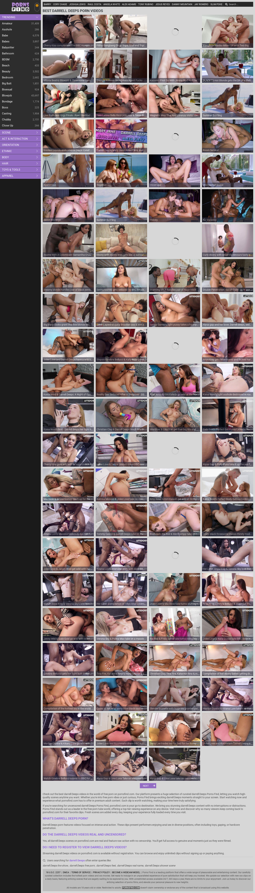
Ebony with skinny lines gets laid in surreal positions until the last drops (121, 254)
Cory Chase (60, 4)
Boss (5, 107)
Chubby (6, 119)
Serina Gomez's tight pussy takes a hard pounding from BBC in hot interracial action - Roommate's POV (174, 324)
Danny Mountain (182, 4)
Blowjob (7, 95)
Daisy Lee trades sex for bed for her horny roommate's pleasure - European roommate (174, 743)
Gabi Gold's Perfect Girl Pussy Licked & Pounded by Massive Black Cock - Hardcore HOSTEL (227, 429)
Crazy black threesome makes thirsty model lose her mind (227, 534)
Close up (7, 125)
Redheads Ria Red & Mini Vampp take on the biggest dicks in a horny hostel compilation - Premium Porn (174, 534)
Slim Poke (216, 4)
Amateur (7, 23)
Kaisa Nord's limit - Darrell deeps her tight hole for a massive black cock (68, 429)
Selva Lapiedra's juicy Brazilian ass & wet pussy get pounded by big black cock (121, 324)
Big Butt (6, 83)
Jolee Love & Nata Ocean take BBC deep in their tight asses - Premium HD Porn (227, 638)
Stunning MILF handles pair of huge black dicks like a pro (174, 289)
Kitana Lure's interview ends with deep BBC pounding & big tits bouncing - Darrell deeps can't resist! (121, 568)
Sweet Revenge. (52, 219)
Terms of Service (81, 872)
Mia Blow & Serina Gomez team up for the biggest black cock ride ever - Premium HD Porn (68, 499)
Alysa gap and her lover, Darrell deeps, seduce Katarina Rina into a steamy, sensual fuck (227, 324)
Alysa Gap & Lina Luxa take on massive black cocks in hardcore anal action (174, 778)
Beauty (6, 71)
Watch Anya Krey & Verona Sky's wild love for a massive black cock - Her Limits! (68, 603)
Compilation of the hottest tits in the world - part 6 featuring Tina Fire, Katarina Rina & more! (68, 708)
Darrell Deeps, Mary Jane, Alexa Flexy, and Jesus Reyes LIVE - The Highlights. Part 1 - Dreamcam (121, 150)
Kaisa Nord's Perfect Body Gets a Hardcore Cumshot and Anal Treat (227, 499)
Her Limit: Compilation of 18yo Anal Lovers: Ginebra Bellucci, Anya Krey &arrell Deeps (121, 603)
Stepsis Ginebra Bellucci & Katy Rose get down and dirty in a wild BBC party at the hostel (121, 359)
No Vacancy (209, 219)
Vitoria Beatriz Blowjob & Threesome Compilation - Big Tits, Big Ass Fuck (68, 80)
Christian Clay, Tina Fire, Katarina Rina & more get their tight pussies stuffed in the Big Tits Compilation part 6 (174, 673)
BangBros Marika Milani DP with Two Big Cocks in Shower (227, 45)
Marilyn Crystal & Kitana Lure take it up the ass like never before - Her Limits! (227, 708)
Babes (5, 41)
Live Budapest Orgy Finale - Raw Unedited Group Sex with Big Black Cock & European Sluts (68, 115)
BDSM (5, 59)
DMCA (66, 872)
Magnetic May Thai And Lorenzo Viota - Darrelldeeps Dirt (174, 115)
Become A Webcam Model (126, 872)
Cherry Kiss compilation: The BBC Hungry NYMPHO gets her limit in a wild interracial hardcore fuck (68, 45)
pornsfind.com (130, 887)
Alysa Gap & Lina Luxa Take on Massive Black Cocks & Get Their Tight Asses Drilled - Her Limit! (121, 778)
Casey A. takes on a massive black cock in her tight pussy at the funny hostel (121, 708)
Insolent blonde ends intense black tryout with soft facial (68, 150)
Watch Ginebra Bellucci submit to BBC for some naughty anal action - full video (68, 778)
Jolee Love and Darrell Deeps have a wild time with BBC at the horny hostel (68, 359)
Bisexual (7, 89)
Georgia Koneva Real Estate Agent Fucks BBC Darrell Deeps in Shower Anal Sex (121, 80)
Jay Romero (201, 4)
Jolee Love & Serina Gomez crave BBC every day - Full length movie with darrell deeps (121, 464)
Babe (5, 35)
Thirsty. (154, 219)
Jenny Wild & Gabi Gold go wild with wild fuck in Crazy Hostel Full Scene (68, 638)
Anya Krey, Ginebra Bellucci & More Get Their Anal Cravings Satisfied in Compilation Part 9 (227, 603)
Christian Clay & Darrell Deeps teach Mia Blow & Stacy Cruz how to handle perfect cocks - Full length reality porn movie (121, 429)
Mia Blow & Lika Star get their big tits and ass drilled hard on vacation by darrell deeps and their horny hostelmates (174, 429)
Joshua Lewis (77, 4)
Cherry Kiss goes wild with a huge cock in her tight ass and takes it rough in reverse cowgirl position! (68, 464)
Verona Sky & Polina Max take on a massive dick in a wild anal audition (121, 638)
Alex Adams (129, 4)
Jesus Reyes (162, 4)
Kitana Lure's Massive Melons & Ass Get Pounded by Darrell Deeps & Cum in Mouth (68, 534)
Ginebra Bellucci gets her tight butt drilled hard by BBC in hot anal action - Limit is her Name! (68, 673)
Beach (5, 65)
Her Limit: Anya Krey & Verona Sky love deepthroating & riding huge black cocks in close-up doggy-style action (227, 568)
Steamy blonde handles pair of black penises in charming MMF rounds (68, 289)
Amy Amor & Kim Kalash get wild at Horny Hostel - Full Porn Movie (174, 499)
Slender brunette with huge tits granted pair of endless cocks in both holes (174, 708)
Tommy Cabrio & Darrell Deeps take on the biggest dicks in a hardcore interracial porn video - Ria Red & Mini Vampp (121, 534)
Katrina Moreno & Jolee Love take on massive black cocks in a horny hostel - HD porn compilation (121, 499)
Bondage (7, 101)
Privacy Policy (101, 872)
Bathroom (8, 53)
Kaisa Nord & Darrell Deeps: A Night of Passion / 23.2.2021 (68, 394)
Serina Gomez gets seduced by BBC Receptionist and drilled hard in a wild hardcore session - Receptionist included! (121, 289)
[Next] (148, 786)
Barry (47, 4)
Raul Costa (94, 4)
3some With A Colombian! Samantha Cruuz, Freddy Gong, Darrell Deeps (68, 254)
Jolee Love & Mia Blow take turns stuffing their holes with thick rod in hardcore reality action (174, 603)
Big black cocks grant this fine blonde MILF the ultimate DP (68, 324)
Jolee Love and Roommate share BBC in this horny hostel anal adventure (121, 743)
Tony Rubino (145, 4)
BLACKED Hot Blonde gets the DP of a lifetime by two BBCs (227, 80)
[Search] (226, 4)
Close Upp (155, 185)
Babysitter (8, 47)
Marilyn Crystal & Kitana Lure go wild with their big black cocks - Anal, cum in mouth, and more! (68, 743)
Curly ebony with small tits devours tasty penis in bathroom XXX (227, 254)
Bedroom (7, 77)
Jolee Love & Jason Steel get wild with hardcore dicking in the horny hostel (68, 568)
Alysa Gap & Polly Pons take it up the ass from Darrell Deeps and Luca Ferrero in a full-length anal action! (227, 464)
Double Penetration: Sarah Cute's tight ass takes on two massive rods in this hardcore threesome (227, 289)
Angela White (111, 4)
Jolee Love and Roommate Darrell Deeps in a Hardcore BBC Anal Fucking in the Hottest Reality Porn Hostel (227, 743)
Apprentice (50, 185)
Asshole (7, 29)
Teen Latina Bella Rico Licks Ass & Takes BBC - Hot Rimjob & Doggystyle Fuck (121, 115)
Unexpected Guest (213, 185)
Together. (102, 185)
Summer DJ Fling (212, 115)
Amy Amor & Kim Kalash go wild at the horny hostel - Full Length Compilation (174, 394)
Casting (6, 113)
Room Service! (211, 150)
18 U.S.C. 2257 (53, 872)
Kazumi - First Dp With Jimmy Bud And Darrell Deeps (174, 80)
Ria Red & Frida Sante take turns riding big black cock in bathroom (174, 638)
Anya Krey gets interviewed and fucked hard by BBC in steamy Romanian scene (227, 359)
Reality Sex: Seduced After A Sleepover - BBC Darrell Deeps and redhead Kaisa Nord (121, 394)
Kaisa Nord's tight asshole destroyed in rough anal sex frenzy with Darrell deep (227, 394)
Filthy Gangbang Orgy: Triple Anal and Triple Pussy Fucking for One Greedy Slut (121, 45)
